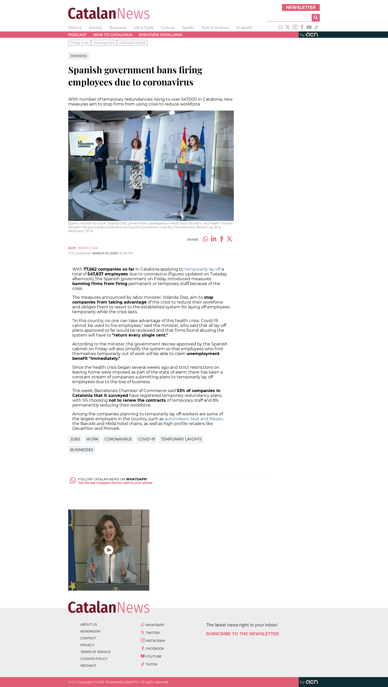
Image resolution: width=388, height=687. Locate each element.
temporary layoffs (181, 439)
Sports (188, 27)
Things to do (79, 43)
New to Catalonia (113, 34)
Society (95, 27)
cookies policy (94, 659)
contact (88, 638)
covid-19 (146, 439)
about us (88, 624)
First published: (80, 253)
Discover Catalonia (160, 34)
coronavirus (118, 439)
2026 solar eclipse (132, 43)
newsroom (90, 631)
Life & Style (143, 27)
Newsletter (301, 7)
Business (118, 27)
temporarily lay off (202, 269)
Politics (74, 27)
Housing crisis (104, 43)
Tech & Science (215, 27)
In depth (244, 27)
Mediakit (88, 665)
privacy (87, 645)
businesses (81, 450)
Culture (168, 27)
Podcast (77, 34)
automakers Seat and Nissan (194, 418)
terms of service (95, 652)
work (92, 439)
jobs (75, 439)
